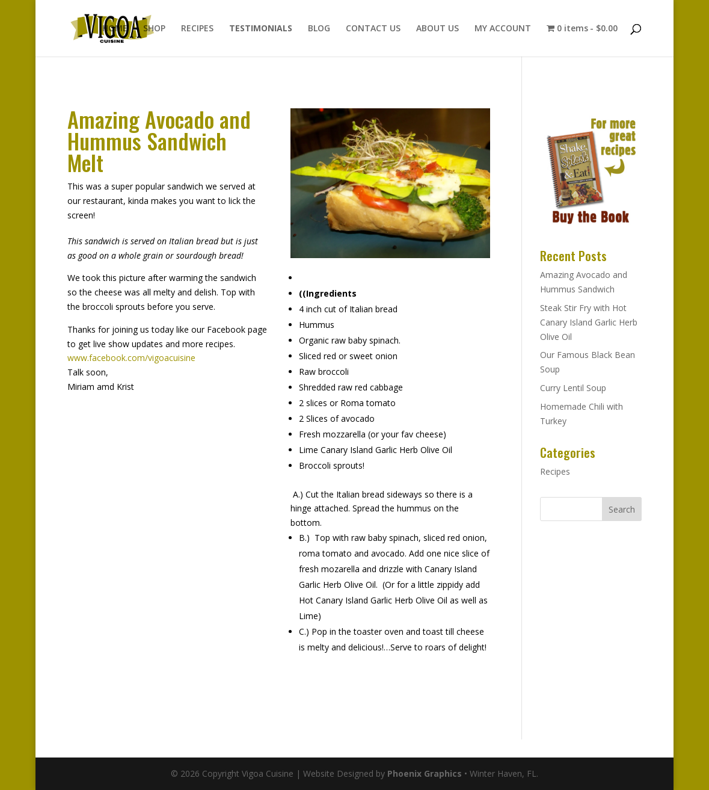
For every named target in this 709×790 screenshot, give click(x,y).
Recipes (555, 471)
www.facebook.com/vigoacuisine (131, 357)
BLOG (319, 29)
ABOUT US (437, 29)
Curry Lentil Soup (573, 387)
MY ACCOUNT (502, 29)
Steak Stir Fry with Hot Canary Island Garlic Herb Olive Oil (588, 322)
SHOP (154, 29)
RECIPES (197, 29)
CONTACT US (373, 29)
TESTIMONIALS (260, 29)
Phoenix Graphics (424, 773)
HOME (114, 29)
